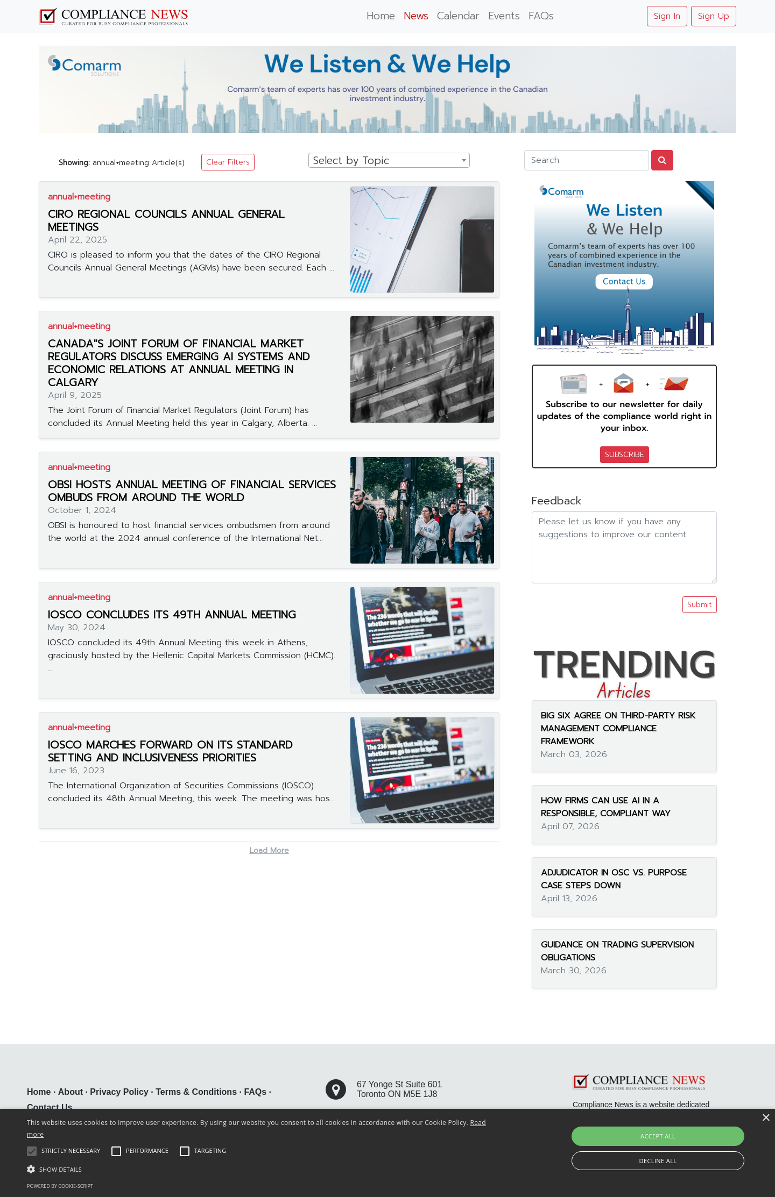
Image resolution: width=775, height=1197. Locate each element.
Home (381, 16)
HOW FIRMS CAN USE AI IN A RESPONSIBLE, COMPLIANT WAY (606, 807)
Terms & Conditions (196, 1091)
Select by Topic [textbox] (351, 160)
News (416, 16)
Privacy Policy (119, 1091)
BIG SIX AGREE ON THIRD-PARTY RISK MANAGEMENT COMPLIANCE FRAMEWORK (618, 728)
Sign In (667, 16)
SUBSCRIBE (624, 454)
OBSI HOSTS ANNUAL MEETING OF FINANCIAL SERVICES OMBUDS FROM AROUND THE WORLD (192, 490)
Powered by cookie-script (60, 1185)
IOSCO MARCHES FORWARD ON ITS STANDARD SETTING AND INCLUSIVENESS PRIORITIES (170, 751)
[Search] (586, 160)
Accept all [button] (657, 1136)
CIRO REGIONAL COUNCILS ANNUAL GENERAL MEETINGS (166, 220)
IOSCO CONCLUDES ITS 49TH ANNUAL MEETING (172, 615)
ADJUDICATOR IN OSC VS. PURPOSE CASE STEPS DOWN (614, 879)
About (70, 1091)
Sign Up (713, 16)
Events (504, 16)
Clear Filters (228, 162)
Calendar (458, 16)
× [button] (766, 1118)
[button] (261, 1169)
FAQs (541, 16)
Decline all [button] (658, 1161)
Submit (699, 604)
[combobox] (389, 160)
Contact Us (49, 1107)
